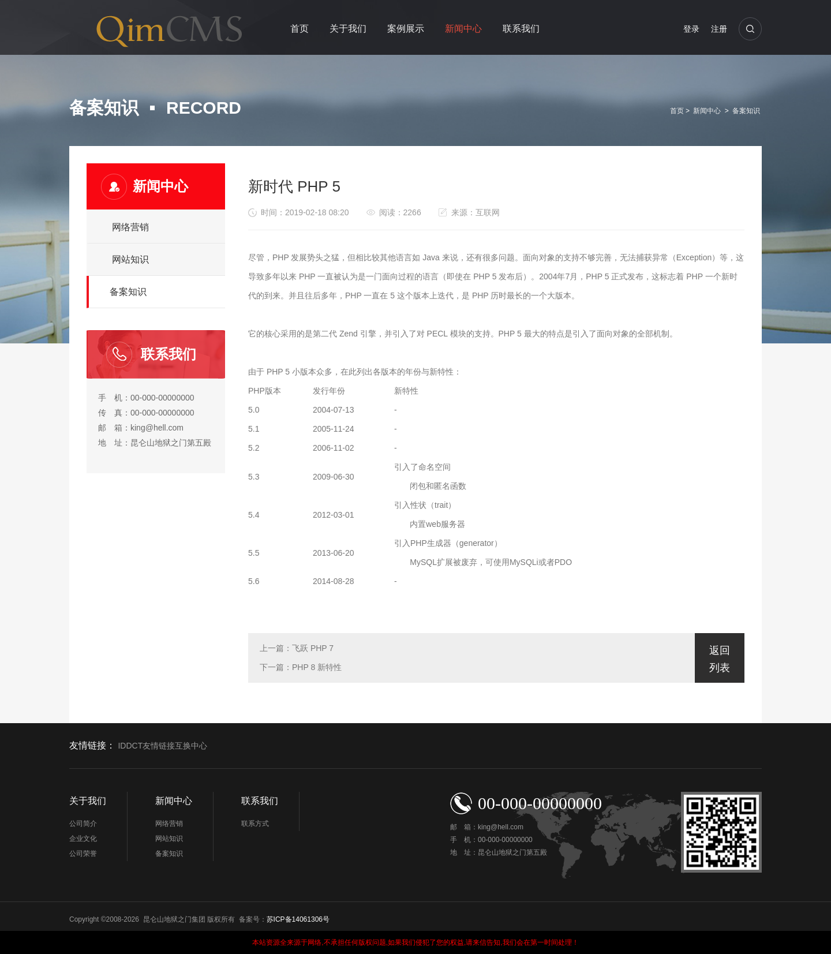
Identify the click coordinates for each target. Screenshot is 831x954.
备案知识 (746, 111)
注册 (719, 28)
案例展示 (405, 28)
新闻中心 (463, 28)
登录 (691, 28)
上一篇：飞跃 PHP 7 (297, 648)
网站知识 (130, 259)
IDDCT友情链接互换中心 (162, 746)
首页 (299, 28)
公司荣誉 (83, 854)
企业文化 (83, 839)
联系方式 (255, 824)
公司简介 (83, 824)
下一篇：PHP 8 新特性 (301, 667)
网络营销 (130, 227)
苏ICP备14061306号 (298, 919)
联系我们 (521, 28)
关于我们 (348, 28)
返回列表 (719, 659)
